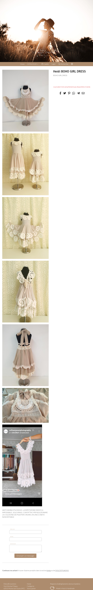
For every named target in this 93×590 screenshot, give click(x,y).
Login (53, 64)
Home (22, 64)
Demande (13, 544)
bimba (49, 570)
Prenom (12, 529)
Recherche (63, 64)
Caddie (45, 64)
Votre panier (31, 588)
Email (11, 536)
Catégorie (30, 586)
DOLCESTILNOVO (62, 570)
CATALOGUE (32, 64)
